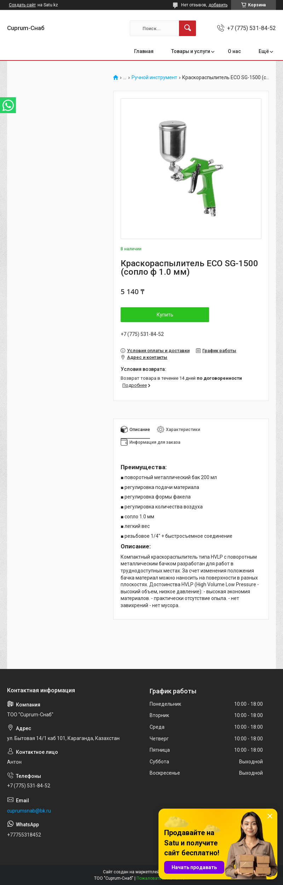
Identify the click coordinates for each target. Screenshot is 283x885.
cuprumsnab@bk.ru (29, 811)
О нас (234, 51)
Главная (144, 51)
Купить (165, 315)
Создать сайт (22, 4)
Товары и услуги (190, 51)
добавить (217, 4)
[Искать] (187, 28)
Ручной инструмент (154, 77)
